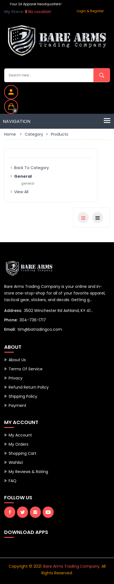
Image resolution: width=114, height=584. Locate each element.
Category (34, 134)
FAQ (12, 481)
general (27, 183)
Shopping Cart (22, 453)
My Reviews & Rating (28, 471)
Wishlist (16, 462)
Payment (17, 405)
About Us (17, 360)
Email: (10, 329)
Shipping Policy (23, 396)
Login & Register (90, 11)
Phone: (11, 320)
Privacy (16, 378)
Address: (13, 310)
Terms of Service (26, 369)
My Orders (18, 444)
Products (59, 134)
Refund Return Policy (29, 387)
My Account (20, 435)
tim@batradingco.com (40, 329)
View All (21, 192)
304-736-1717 (32, 320)
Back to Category (31, 167)
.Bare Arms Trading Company (71, 566)
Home (10, 134)
